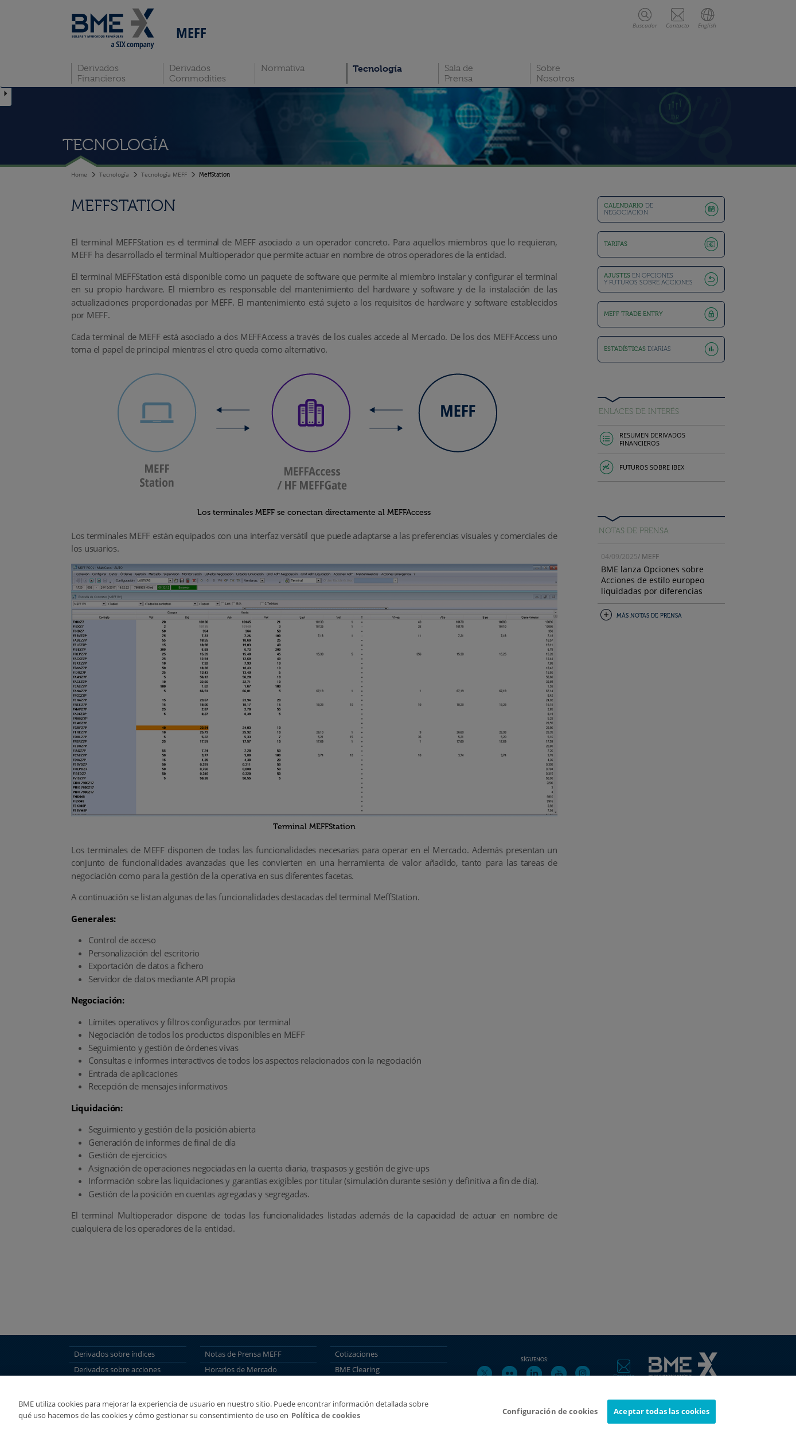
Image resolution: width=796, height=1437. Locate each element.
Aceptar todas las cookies (661, 1416)
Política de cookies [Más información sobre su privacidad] (325, 1420)
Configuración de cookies (550, 1416)
